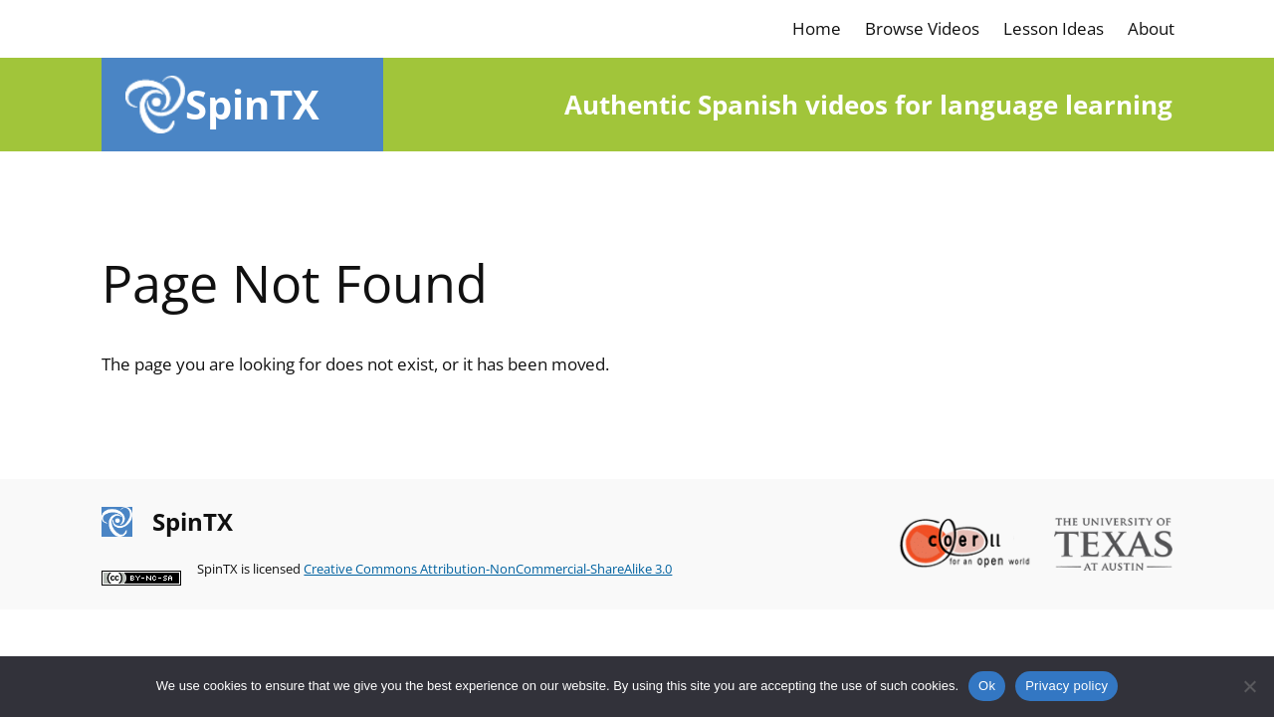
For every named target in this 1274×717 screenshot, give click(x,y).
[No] (1249, 686)
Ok (986, 685)
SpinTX (252, 104)
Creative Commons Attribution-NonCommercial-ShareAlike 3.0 (488, 569)
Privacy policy (1066, 685)
